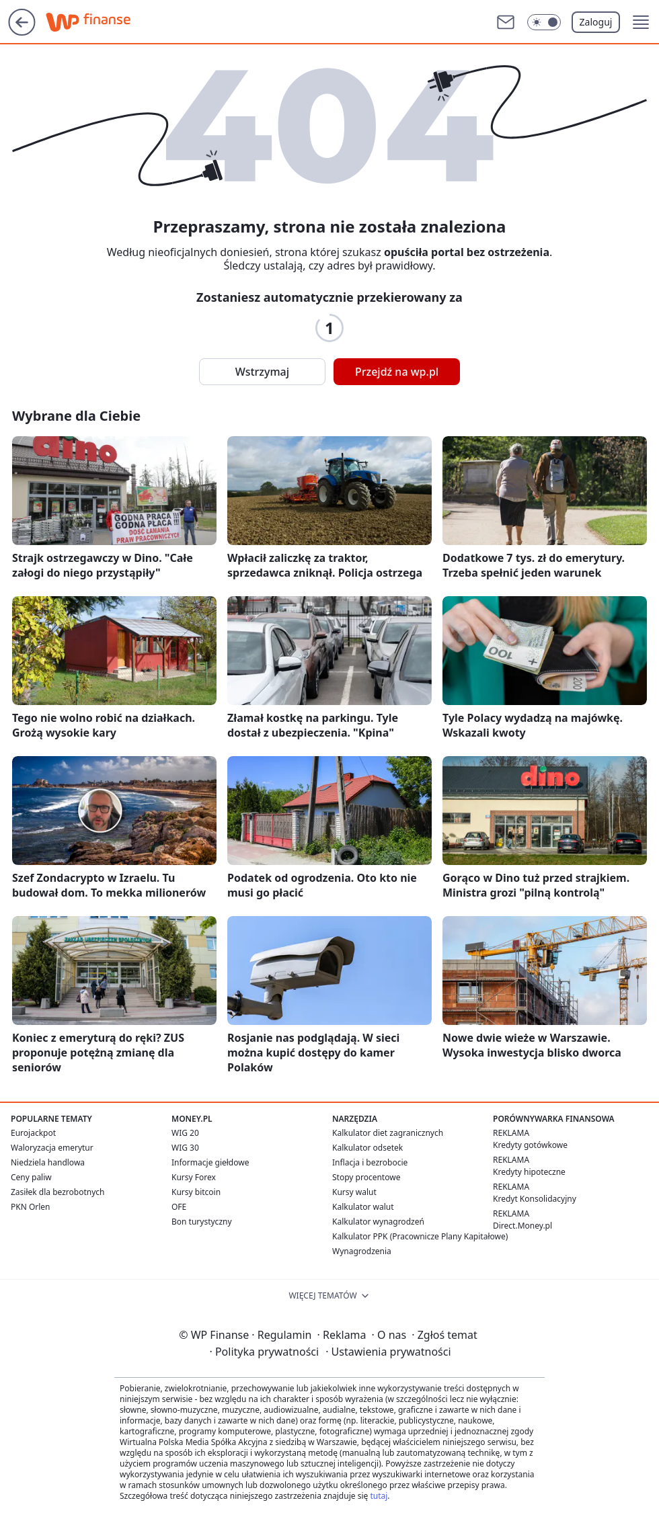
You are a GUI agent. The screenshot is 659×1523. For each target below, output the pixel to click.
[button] (641, 22)
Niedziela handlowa (48, 1162)
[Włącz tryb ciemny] (544, 22)
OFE (178, 1206)
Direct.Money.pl (522, 1225)
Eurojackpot (33, 1133)
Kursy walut (354, 1192)
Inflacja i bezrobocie (370, 1162)
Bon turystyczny (201, 1221)
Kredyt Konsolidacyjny (534, 1198)
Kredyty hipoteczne (529, 1172)
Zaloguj (596, 21)
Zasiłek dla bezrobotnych (58, 1192)
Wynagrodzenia (361, 1251)
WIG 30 (185, 1147)
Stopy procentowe (366, 1177)
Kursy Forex (193, 1177)
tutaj (378, 1495)
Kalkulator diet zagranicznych (387, 1133)
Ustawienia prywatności (388, 1351)
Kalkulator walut (363, 1206)
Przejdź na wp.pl (396, 371)
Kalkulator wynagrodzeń (378, 1221)
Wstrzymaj (262, 371)
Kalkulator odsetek (367, 1147)
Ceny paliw (31, 1177)
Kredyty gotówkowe (530, 1145)
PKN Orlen (30, 1206)
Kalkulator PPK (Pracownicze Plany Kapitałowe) (420, 1236)
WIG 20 (185, 1133)
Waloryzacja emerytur (52, 1147)
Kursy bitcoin (196, 1192)
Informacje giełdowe (210, 1162)
